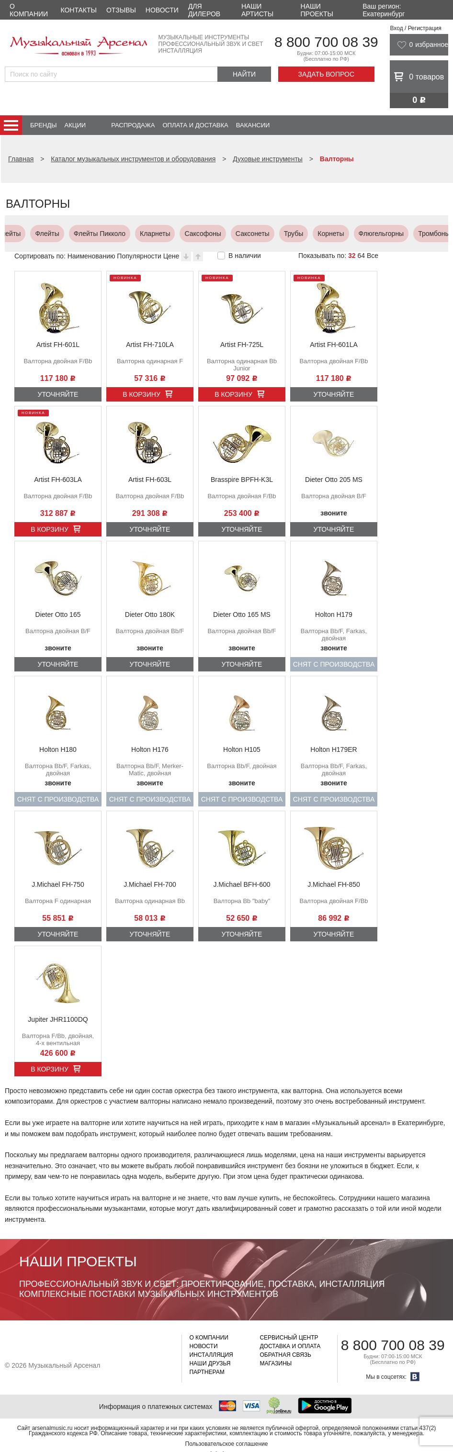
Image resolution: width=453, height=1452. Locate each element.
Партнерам (206, 1372)
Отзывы (121, 10)
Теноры (285, 233)
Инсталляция (211, 1354)
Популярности (139, 256)
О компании (29, 10)
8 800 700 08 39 (326, 42)
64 (361, 255)
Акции (75, 125)
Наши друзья (209, 1363)
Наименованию (91, 256)
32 (352, 255)
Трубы (25, 233)
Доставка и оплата (290, 1346)
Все (372, 255)
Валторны (213, 233)
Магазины (276, 1363)
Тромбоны (165, 233)
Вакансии (253, 125)
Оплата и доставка (195, 125)
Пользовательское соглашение (226, 1444)
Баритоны (326, 233)
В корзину (141, 394)
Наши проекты (317, 10)
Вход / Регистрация (415, 28)
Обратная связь (285, 1354)
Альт (252, 233)
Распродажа (133, 125)
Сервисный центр (289, 1337)
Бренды (43, 125)
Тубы (415, 233)
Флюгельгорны (113, 233)
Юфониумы (374, 233)
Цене (171, 256)
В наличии (244, 255)
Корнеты (62, 233)
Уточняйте (58, 394)
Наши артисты (257, 10)
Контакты (78, 10)
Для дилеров (204, 10)
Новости (162, 10)
